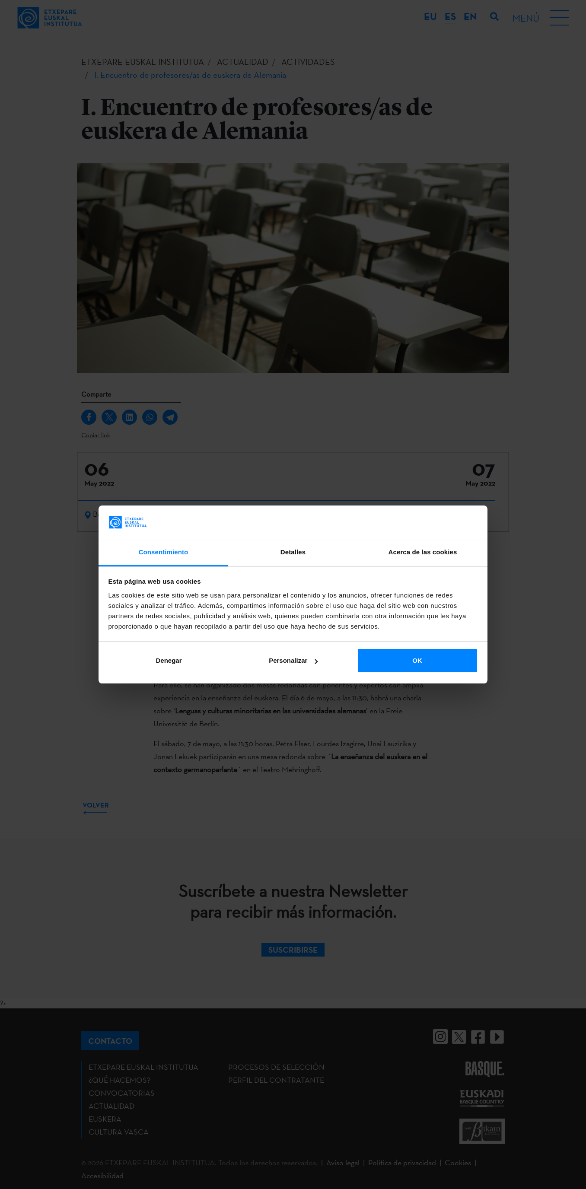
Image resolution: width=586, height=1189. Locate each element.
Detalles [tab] (293, 552)
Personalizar (293, 660)
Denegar (169, 660)
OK (417, 660)
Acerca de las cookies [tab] (423, 552)
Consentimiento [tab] (163, 552)
